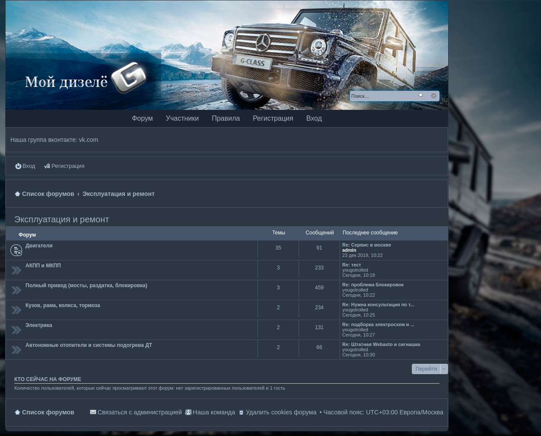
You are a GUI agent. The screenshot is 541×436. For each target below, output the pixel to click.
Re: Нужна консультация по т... (378, 304)
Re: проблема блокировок (373, 284)
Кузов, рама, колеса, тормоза (62, 305)
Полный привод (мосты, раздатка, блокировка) (86, 285)
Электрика (38, 325)
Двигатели (39, 246)
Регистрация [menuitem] (67, 166)
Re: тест (351, 264)
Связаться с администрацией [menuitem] (140, 412)
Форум (142, 118)
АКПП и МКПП (43, 266)
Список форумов (48, 412)
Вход (314, 118)
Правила (226, 118)
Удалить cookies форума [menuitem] (281, 412)
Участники (182, 118)
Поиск (421, 96)
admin (349, 250)
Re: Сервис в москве (366, 244)
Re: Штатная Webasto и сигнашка (381, 344)
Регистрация (273, 118)
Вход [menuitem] (28, 166)
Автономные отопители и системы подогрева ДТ (88, 345)
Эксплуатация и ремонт (61, 219)
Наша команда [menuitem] (214, 412)
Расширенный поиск (433, 96)
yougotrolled (355, 269)
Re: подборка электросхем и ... (378, 324)
